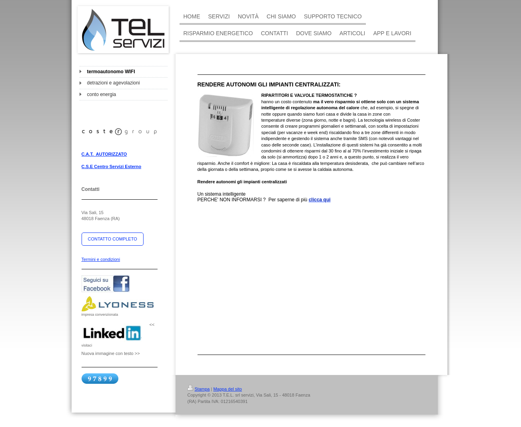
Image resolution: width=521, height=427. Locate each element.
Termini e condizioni (101, 259)
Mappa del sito (227, 389)
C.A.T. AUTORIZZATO (104, 154)
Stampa (199, 389)
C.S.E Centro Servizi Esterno (112, 166)
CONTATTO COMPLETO (112, 239)
